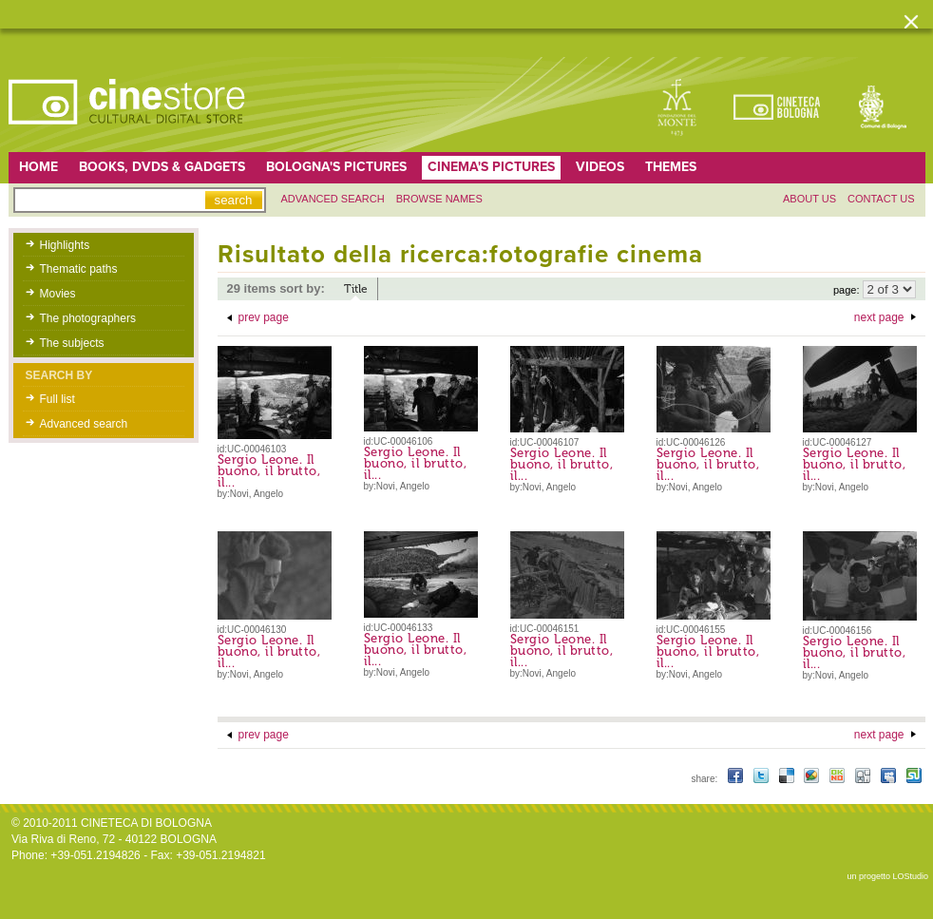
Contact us (881, 198)
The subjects (72, 343)
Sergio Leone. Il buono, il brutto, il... (269, 470)
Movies (58, 293)
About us (809, 198)
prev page (263, 317)
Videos (600, 167)
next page (879, 317)
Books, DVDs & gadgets (162, 167)
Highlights (65, 245)
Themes (670, 167)
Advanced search (333, 198)
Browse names (439, 198)
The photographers (88, 318)
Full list (57, 399)
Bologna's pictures (336, 167)
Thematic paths (79, 269)
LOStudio (910, 876)
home (38, 167)
